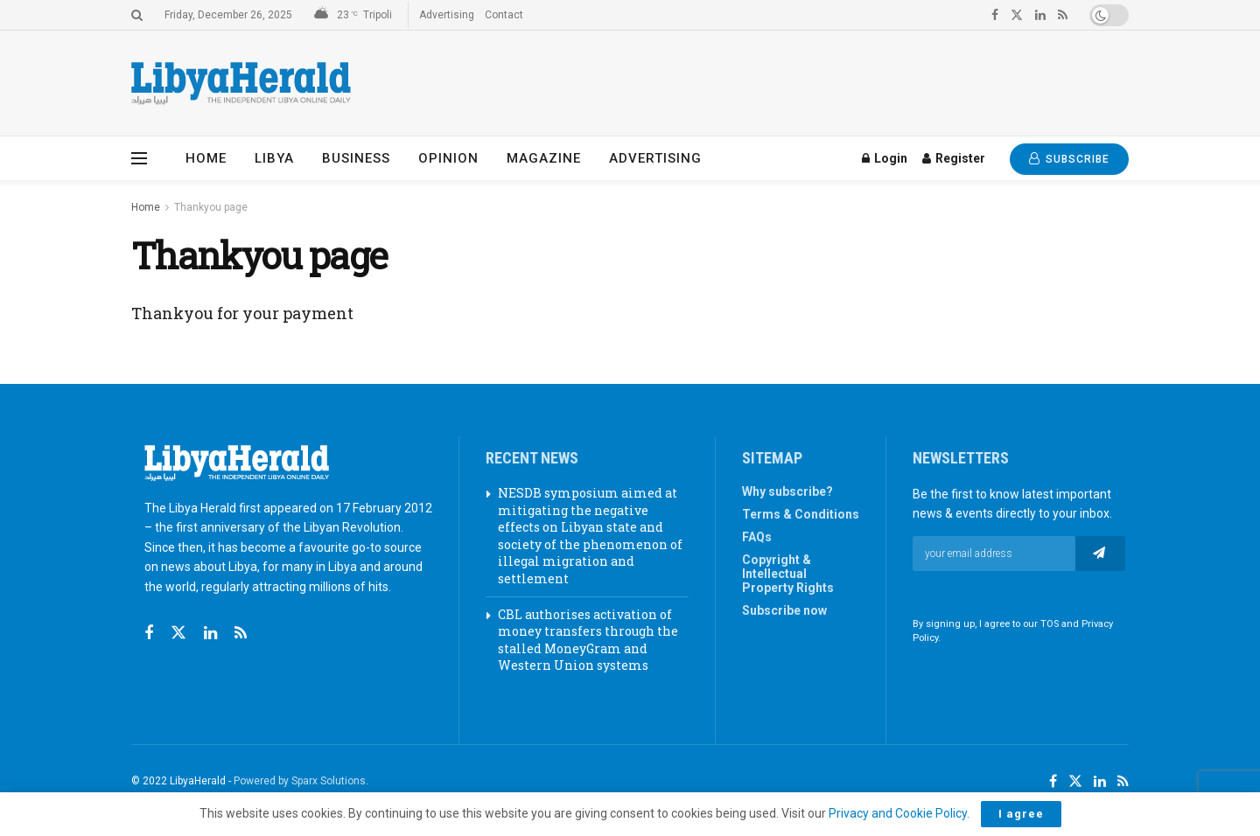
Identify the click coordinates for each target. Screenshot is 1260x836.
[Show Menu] (139, 158)
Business (356, 158)
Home (206, 158)
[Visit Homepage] (241, 83)
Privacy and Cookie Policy (898, 813)
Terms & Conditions (800, 514)
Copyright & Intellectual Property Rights (788, 574)
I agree (1021, 813)
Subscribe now (784, 610)
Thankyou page (211, 207)
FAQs (757, 537)
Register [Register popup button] (953, 158)
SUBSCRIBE (1069, 158)
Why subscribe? (787, 491)
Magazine (544, 158)
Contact (504, 15)
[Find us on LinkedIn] (1100, 781)
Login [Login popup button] (884, 158)
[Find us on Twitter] (178, 633)
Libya (274, 158)
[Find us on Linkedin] (210, 634)
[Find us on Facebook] (148, 634)
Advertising (446, 15)
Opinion (448, 158)
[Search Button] (137, 15)
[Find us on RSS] (240, 634)
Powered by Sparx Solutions (300, 781)
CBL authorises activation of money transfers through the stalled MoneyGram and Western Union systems (588, 640)
